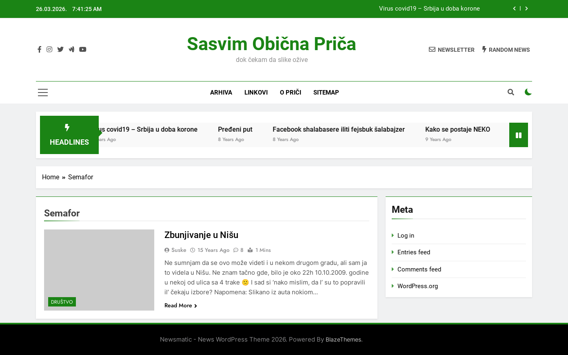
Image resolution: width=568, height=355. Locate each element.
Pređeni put (242, 129)
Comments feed (419, 269)
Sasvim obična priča (271, 44)
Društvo (62, 302)
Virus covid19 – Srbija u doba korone (429, 9)
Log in (405, 235)
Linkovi (256, 92)
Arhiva (221, 92)
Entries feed (413, 252)
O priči (290, 92)
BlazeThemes (343, 339)
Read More (180, 305)
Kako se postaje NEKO (465, 129)
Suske (178, 250)
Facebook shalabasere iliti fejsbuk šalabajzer (346, 129)
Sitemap (326, 92)
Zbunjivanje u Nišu (201, 235)
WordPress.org (417, 286)
